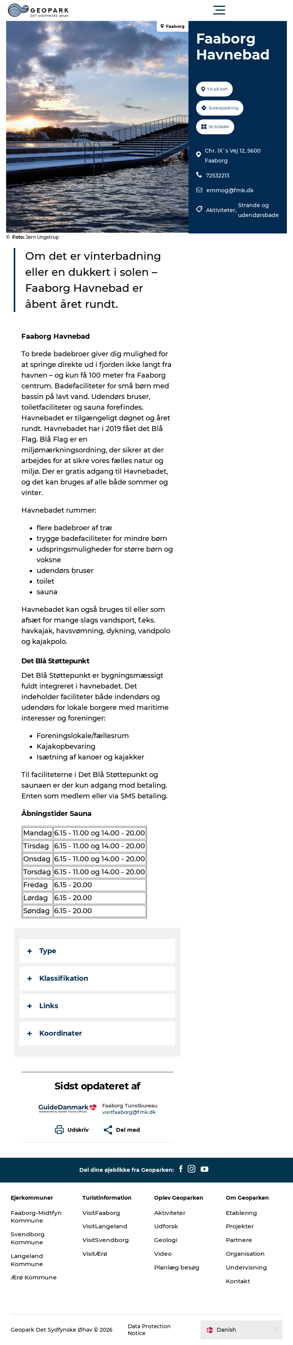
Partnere (239, 1240)
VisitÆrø (96, 1253)
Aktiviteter (170, 1212)
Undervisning (246, 1267)
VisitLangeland (106, 1226)
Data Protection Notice (150, 1330)
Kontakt (238, 1281)
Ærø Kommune (35, 1277)
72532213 (217, 175)
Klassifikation (59, 978)
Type (43, 951)
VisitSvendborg (106, 1240)
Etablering (241, 1212)
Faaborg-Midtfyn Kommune (37, 1216)
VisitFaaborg (102, 1212)
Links (44, 1006)
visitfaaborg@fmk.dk (129, 1112)
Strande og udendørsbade (258, 210)
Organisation (245, 1253)
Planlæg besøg (177, 1267)
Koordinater (56, 1033)
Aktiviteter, (222, 210)
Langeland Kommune (28, 1260)
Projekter (240, 1226)
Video (163, 1253)
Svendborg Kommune (28, 1238)
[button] (180, 10)
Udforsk (166, 1226)
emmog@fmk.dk (229, 190)
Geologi (165, 1240)
